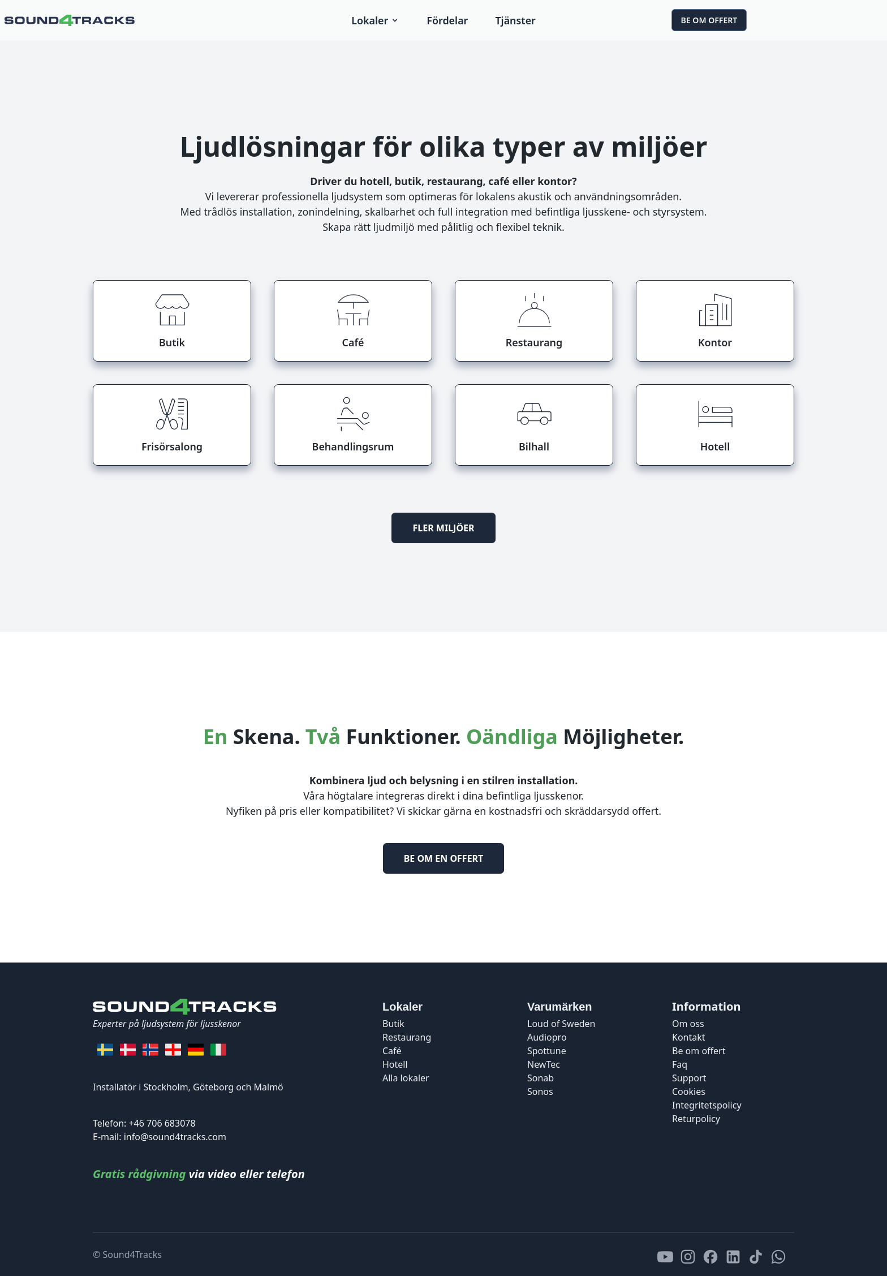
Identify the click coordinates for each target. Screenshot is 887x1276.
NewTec (543, 1064)
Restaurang (406, 1037)
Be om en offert (444, 858)
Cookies (688, 1091)
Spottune (546, 1051)
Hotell (395, 1064)
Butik (393, 1023)
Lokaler (375, 20)
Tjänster (515, 20)
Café (392, 1051)
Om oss (688, 1023)
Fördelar (447, 20)
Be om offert (709, 20)
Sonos (540, 1091)
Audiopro (547, 1037)
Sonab (540, 1078)
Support (689, 1078)
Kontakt (688, 1037)
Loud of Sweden (561, 1023)
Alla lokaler (405, 1078)
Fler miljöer (443, 528)
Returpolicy (696, 1118)
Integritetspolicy (707, 1105)
